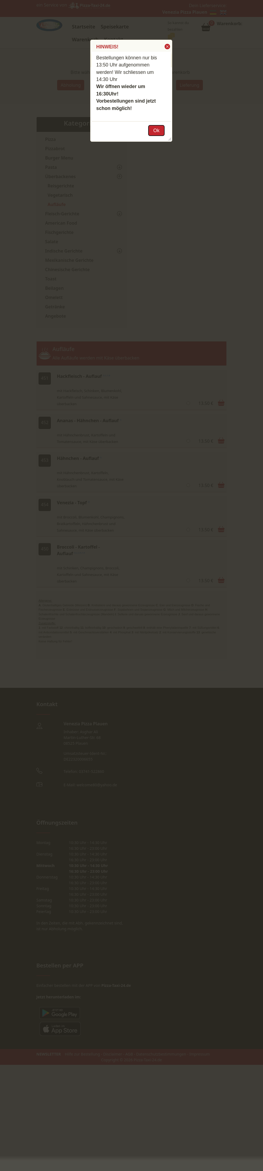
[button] (167, 47)
